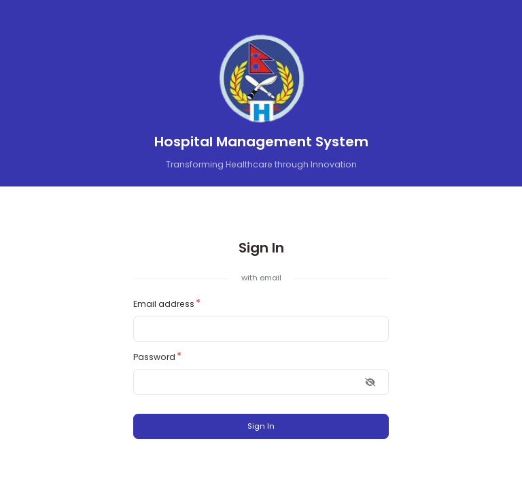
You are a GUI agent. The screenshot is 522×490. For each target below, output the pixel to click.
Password (154, 357)
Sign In (261, 426)
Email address (163, 304)
